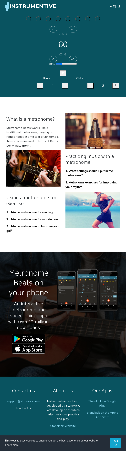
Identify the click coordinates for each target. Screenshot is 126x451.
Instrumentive (30, 6)
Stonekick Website (63, 426)
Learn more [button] (12, 445)
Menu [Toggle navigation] (114, 7)
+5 (73, 59)
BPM (52, 64)
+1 (73, 29)
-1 (53, 29)
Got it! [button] (116, 443)
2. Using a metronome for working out (32, 219)
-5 (53, 59)
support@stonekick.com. (23, 401)
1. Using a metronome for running (29, 212)
